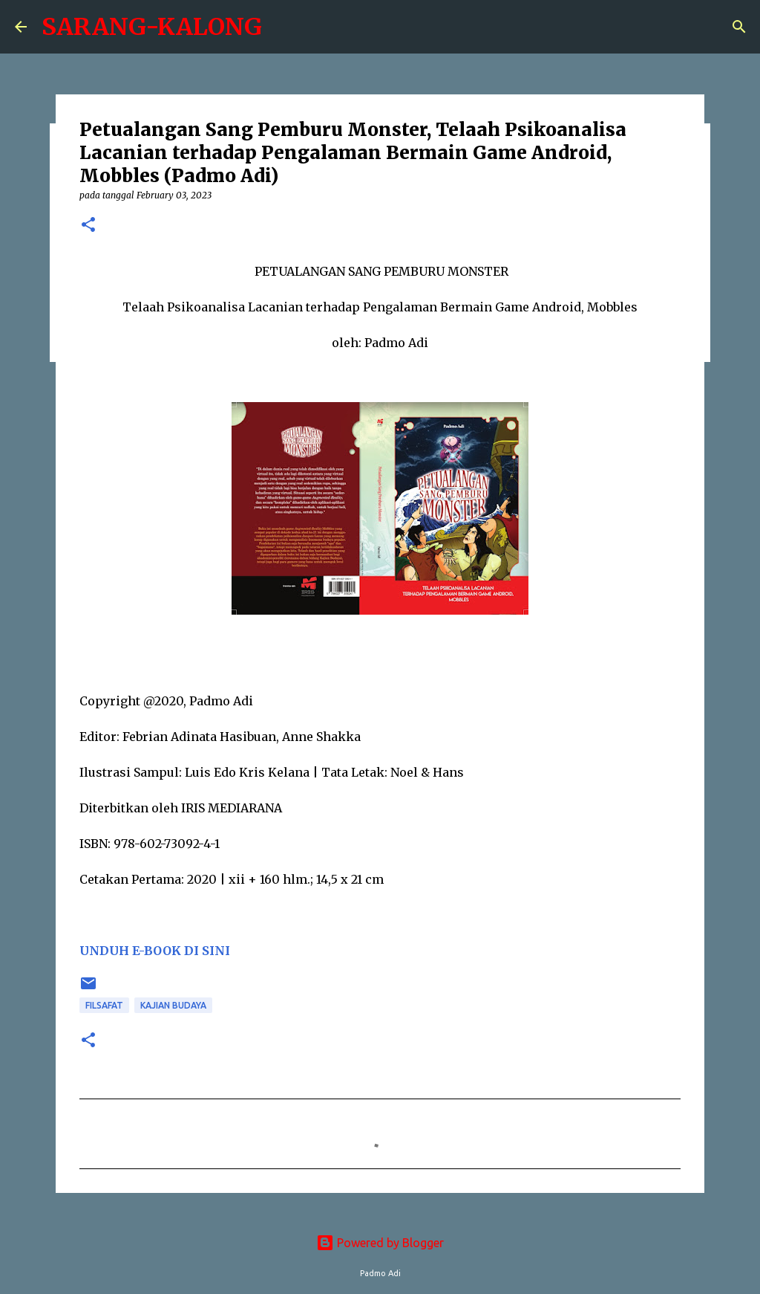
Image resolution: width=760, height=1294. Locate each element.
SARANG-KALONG (152, 27)
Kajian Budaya (173, 1005)
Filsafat (104, 1005)
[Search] (739, 27)
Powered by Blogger (380, 1242)
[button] (88, 226)
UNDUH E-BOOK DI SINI (154, 950)
